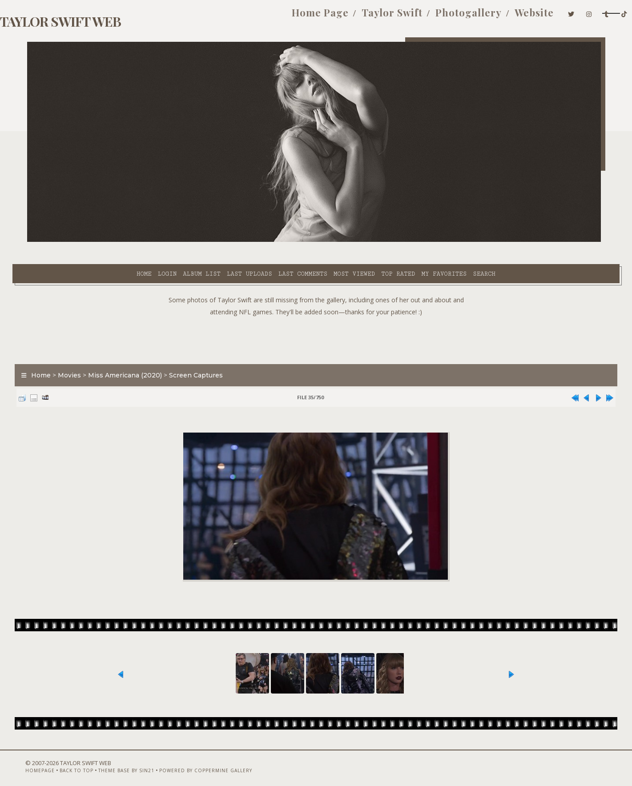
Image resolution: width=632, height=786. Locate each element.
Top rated (318, 240)
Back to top (78, 762)
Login (87, 240)
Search (404, 240)
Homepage (41, 762)
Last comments (222, 240)
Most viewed (274, 240)
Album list (122, 240)
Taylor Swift (329, 17)
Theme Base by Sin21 (128, 762)
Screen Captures (211, 353)
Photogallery (406, 17)
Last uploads (169, 240)
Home (64, 240)
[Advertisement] (316, 316)
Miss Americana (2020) (140, 353)
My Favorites (363, 240)
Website (471, 17)
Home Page (257, 17)
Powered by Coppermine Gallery (207, 762)
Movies (84, 353)
